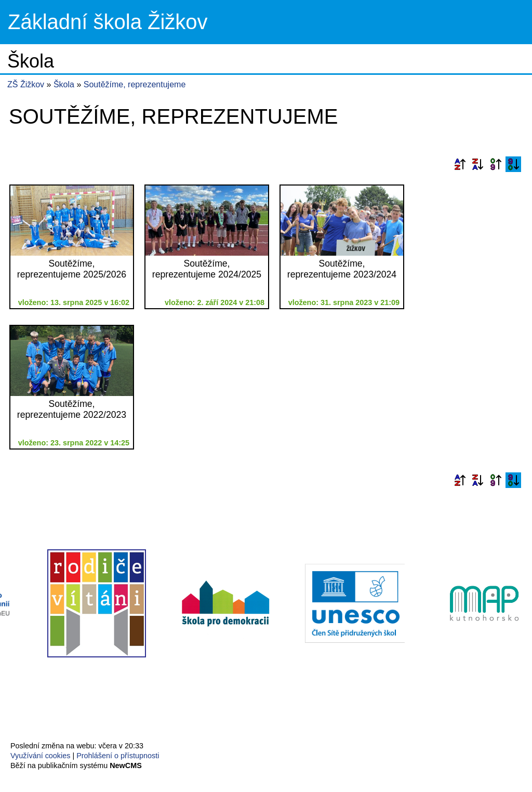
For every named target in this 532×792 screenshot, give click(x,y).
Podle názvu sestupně (477, 164)
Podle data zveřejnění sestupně (513, 164)
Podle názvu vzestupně (460, 164)
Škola (65, 84)
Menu (511, 22)
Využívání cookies (40, 755)
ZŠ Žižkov (25, 84)
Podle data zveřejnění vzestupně (495, 164)
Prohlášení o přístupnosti (117, 755)
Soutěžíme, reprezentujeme (135, 84)
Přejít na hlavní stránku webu (266, 22)
